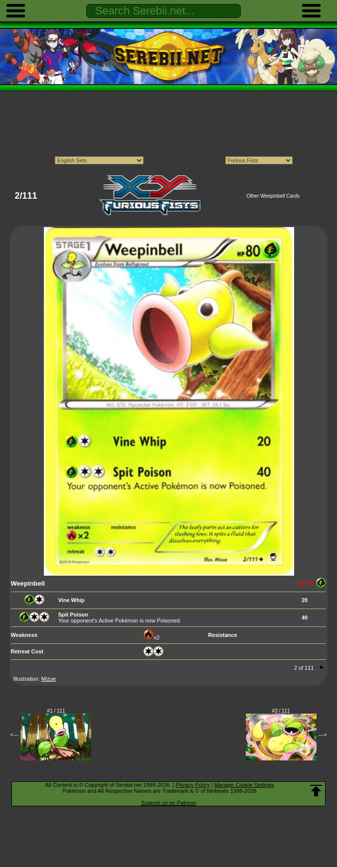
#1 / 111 (56, 711)
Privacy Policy (192, 785)
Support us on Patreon (168, 803)
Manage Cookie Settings (244, 785)
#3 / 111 (281, 711)
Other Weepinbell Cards (273, 196)
